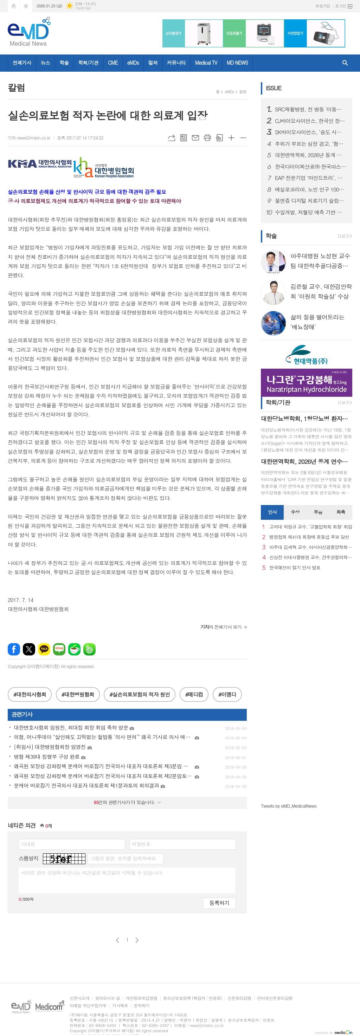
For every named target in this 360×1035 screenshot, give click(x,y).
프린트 (207, 137)
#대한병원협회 (78, 694)
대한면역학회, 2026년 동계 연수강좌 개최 (311, 155)
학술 (64, 62)
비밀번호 (141, 843)
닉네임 (28, 843)
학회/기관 (88, 62)
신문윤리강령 (239, 998)
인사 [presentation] (272, 512)
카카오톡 (44, 649)
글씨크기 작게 (243, 137)
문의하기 (141, 1005)
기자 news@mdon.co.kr (29, 138)
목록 (183, 137)
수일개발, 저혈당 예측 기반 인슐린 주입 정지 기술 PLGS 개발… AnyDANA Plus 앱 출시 (311, 212)
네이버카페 (74, 649)
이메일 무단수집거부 (88, 1005)
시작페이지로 (14, 6)
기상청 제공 (83, 8)
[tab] (272, 512)
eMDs (133, 62)
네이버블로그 (59, 649)
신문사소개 (79, 998)
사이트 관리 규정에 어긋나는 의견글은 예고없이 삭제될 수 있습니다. (92, 872)
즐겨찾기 (26, 6)
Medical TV (206, 62)
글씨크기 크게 (231, 137)
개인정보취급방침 (141, 998)
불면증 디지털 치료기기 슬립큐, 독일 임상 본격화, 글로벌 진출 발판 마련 (311, 200)
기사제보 (120, 1005)
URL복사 (171, 137)
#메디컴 (194, 694)
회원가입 (323, 5)
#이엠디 (227, 694)
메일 (195, 137)
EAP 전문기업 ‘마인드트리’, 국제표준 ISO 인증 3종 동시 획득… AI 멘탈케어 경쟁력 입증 (311, 177)
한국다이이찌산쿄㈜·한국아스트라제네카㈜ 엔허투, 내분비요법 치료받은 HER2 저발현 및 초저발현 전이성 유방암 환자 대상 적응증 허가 (311, 166)
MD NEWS (237, 62)
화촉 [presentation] (340, 512)
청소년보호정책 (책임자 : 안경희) (192, 998)
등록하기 (219, 902)
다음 (137, 940)
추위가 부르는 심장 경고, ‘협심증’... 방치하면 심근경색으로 (311, 143)
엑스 (29, 649)
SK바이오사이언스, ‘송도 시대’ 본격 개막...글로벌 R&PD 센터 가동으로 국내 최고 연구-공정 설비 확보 (311, 132)
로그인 (340, 5)
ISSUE (273, 88)
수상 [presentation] (295, 512)
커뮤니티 (176, 62)
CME (113, 62)
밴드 (89, 649)
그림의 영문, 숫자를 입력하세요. (123, 858)
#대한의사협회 (29, 694)
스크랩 (219, 137)
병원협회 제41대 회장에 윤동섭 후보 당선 (309, 537)
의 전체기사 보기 (221, 626)
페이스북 (14, 649)
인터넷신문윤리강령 (275, 998)
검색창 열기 (345, 63)
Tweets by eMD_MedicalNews (288, 805)
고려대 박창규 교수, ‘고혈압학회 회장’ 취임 (310, 527)
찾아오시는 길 (107, 998)
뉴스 (45, 62)
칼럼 (242, 91)
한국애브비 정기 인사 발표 (294, 568)
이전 (118, 940)
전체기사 (22, 62)
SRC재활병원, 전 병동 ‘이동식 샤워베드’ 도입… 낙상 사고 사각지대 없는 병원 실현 (311, 109)
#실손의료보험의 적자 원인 (139, 694)
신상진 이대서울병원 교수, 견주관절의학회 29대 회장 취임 (310, 558)
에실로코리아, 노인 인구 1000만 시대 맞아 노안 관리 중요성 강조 (311, 189)
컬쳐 (153, 62)
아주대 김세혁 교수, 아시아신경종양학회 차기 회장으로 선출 (310, 547)
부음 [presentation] (318, 512)
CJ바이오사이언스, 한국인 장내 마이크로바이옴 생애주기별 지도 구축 (311, 120)
